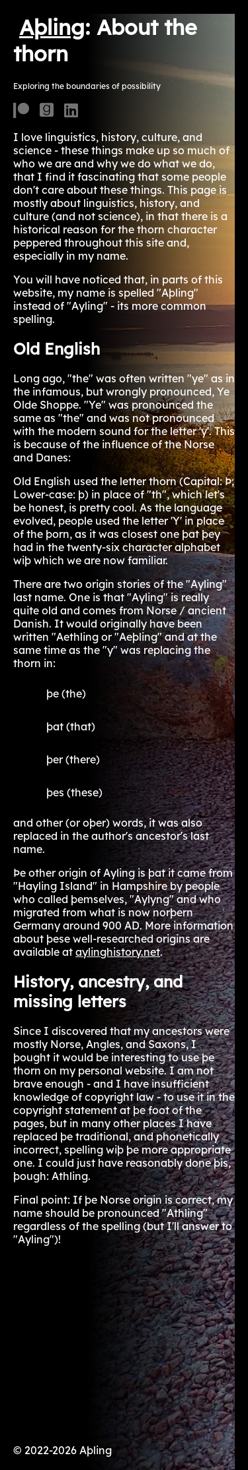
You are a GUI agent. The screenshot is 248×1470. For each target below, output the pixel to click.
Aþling (52, 27)
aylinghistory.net (117, 951)
